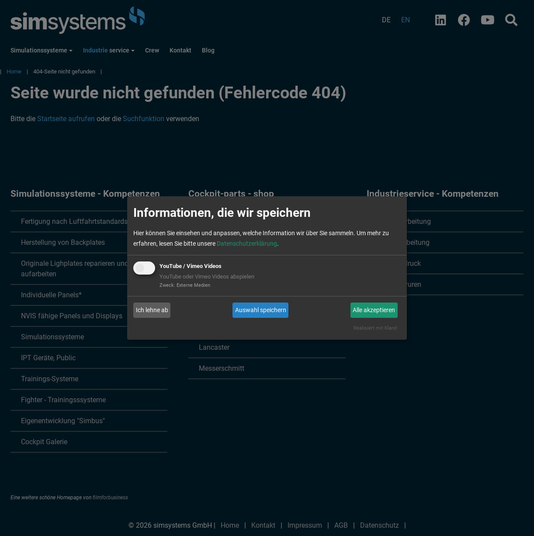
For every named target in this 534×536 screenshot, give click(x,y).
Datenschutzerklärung (247, 243)
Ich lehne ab (152, 309)
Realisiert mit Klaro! (375, 328)
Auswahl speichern (260, 309)
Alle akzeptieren (374, 309)
